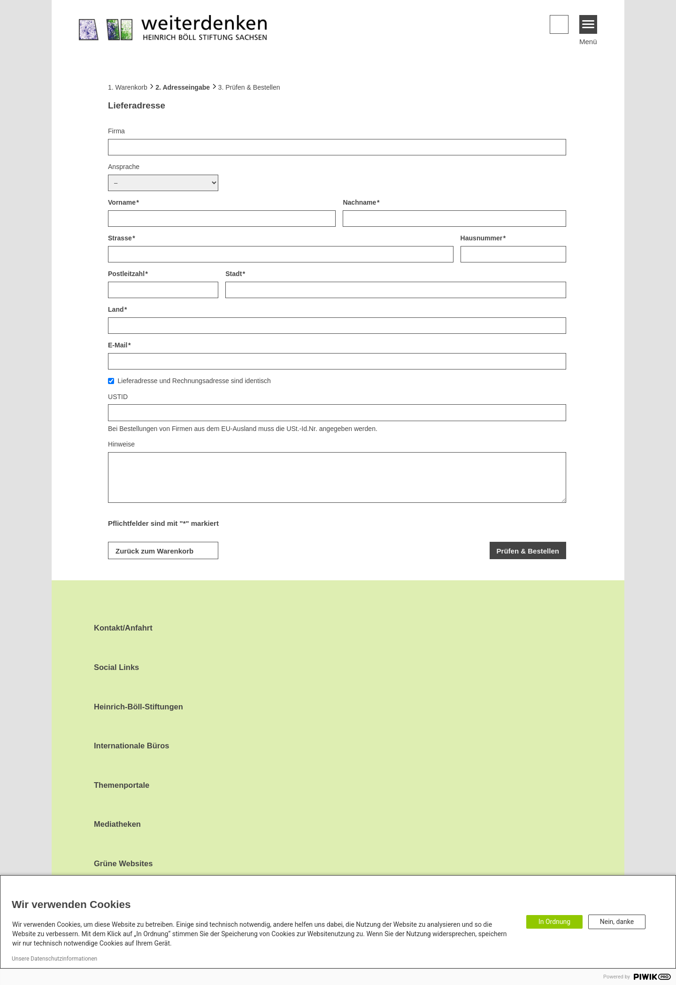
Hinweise (121, 444)
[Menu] (588, 24)
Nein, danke (617, 921)
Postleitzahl (126, 273)
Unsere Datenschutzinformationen (54, 958)
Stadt (233, 273)
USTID (118, 396)
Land (116, 309)
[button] (559, 24)
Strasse (120, 238)
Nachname (359, 202)
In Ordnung (554, 921)
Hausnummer (482, 238)
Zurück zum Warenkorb (154, 551)
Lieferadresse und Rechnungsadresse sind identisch (194, 381)
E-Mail (117, 345)
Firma (116, 131)
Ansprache (123, 166)
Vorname (122, 202)
